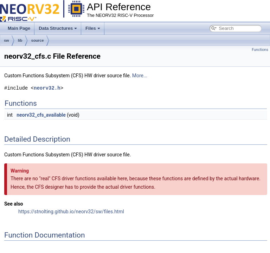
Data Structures (58, 28)
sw (6, 40)
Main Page (19, 28)
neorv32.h (47, 88)
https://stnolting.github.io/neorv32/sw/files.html (71, 211)
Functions (260, 49)
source (37, 40)
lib (20, 40)
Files (92, 28)
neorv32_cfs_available (41, 115)
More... (139, 75)
